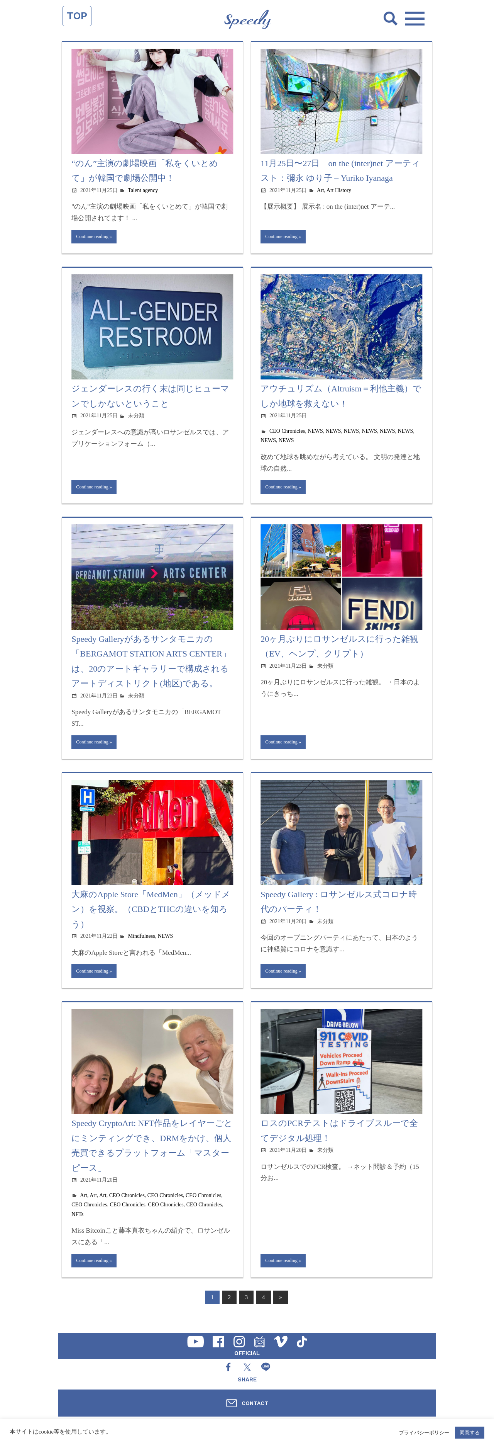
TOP (77, 16)
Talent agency (143, 190)
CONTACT (255, 1403)
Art (320, 190)
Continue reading (95, 238)
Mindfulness (141, 943)
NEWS (315, 433)
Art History (339, 190)
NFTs (77, 1223)
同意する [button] (470, 1432)
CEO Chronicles (287, 433)
